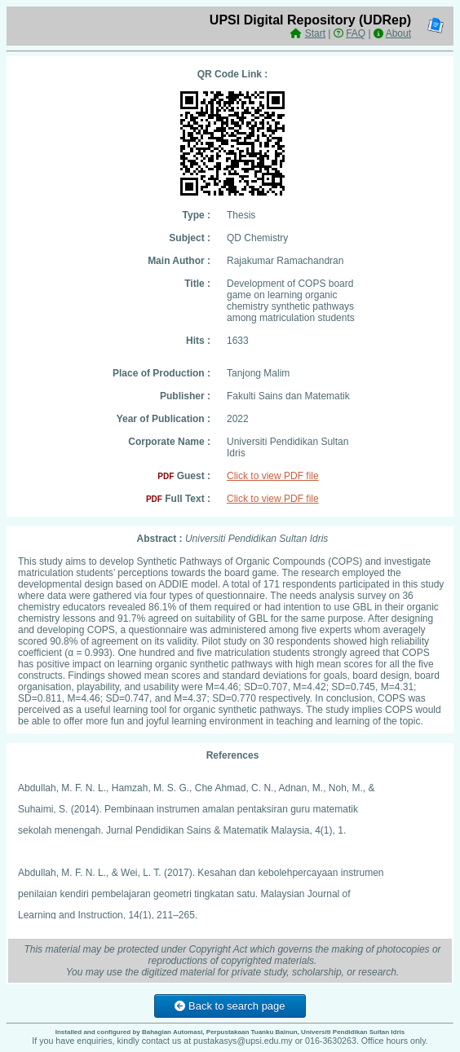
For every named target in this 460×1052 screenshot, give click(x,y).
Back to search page (230, 1006)
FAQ (355, 33)
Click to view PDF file (273, 476)
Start (315, 33)
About (398, 33)
